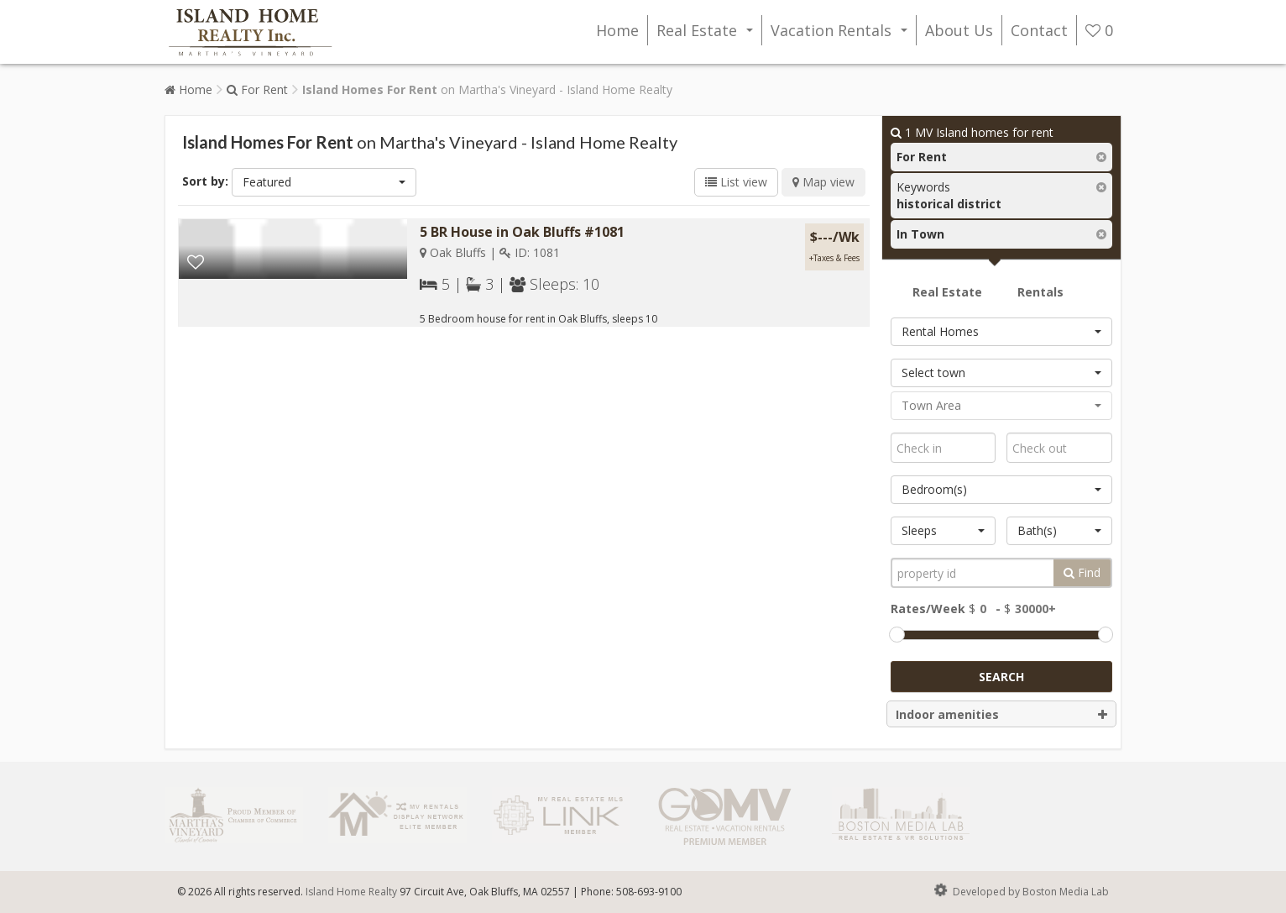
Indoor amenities (1002, 714)
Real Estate (708, 32)
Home (617, 30)
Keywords (949, 195)
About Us (959, 30)
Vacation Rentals (842, 32)
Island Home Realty (351, 891)
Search (1001, 677)
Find (1082, 572)
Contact (1039, 30)
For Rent (257, 89)
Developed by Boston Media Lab (1020, 890)
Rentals (1040, 292)
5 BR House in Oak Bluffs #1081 (522, 232)
